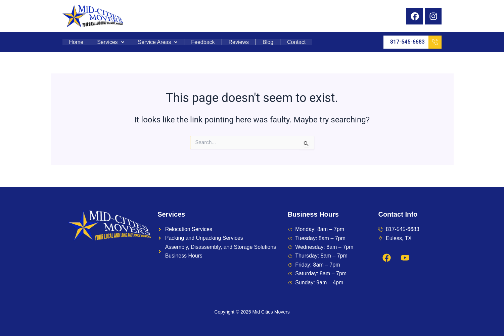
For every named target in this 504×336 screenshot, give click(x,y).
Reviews (239, 42)
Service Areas (158, 42)
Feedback (203, 42)
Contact (296, 42)
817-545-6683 (416, 42)
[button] (110, 42)
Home (76, 42)
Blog (268, 42)
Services (110, 42)
